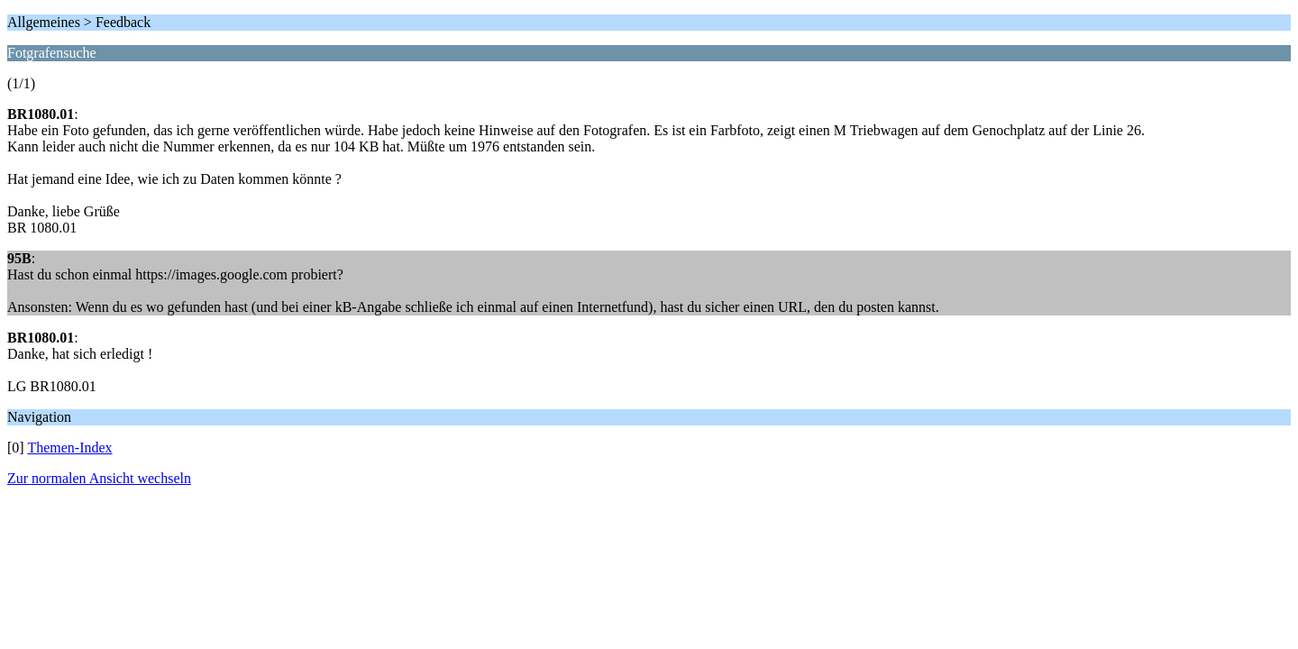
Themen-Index (69, 447)
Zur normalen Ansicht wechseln (99, 478)
